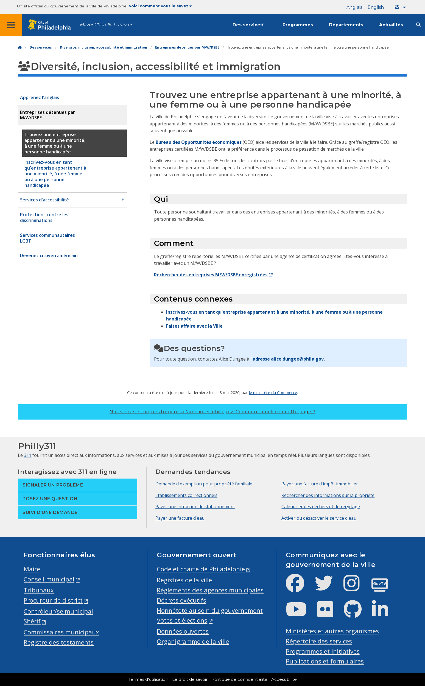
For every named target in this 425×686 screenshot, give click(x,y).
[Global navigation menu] (11, 25)
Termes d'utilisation (148, 679)
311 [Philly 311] (27, 455)
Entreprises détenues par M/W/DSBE (187, 47)
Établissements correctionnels (186, 495)
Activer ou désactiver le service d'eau (318, 518)
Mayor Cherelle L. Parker (106, 24)
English (376, 7)
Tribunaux (39, 590)
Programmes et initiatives (323, 651)
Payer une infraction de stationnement (195, 507)
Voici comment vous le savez (160, 6)
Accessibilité (284, 679)
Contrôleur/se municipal (58, 611)
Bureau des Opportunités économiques (199, 142)
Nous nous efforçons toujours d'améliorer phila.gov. (212, 411)
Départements (346, 24)
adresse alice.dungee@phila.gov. (289, 359)
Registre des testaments (59, 642)
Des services (248, 24)
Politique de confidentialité (239, 679)
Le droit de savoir (190, 679)
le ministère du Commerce (273, 392)
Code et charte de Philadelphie (201, 569)
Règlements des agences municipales (210, 590)
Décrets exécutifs (181, 600)
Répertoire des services (319, 641)
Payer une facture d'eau (180, 518)
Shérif (32, 621)
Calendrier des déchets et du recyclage (320, 507)
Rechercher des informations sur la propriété (327, 495)
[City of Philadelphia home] (50, 25)
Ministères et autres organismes (332, 631)
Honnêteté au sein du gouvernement (210, 610)
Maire (32, 569)
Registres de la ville (184, 580)
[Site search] (418, 25)
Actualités (391, 24)
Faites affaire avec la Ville (194, 326)
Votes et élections (182, 620)
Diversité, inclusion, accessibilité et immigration (103, 47)
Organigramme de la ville (193, 641)
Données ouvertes (183, 631)
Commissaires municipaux (61, 632)
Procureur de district (53, 600)
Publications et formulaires (325, 661)
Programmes (298, 24)
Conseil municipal (49, 579)
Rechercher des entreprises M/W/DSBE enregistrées (210, 275)
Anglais (354, 7)
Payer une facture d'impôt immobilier (319, 484)
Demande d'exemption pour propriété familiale (203, 484)
